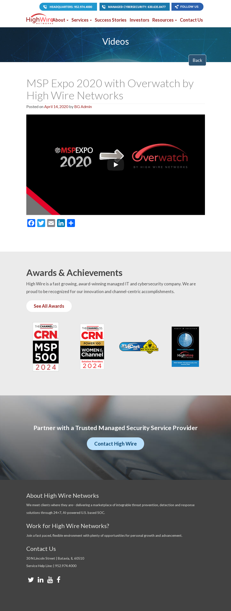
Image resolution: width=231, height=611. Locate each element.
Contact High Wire (115, 444)
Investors (139, 20)
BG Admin (83, 106)
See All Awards (49, 306)
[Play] (115, 165)
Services (81, 20)
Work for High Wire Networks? (67, 525)
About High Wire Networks (62, 495)
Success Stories (111, 20)
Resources (164, 20)
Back (197, 60)
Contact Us (191, 20)
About (60, 20)
